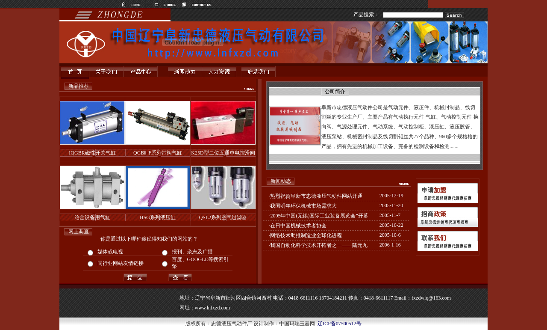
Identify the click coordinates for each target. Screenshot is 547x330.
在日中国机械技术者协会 (298, 226)
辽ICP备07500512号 (340, 324)
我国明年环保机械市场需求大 (303, 206)
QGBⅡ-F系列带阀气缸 (157, 153)
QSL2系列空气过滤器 (223, 217)
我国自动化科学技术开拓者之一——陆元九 (319, 245)
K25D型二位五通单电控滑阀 (223, 153)
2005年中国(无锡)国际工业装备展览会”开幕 (319, 216)
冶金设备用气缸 (92, 217)
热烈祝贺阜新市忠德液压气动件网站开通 (316, 196)
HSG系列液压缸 (158, 217)
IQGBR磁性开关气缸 (92, 153)
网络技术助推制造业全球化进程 (306, 235)
